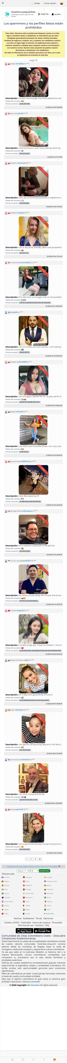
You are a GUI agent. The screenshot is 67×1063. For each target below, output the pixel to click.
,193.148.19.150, (25, 849)
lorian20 (19, 412)
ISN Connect (33, 1055)
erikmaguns (27, 511)
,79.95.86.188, (24, 203)
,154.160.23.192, (25, 551)
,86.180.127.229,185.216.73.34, (30, 402)
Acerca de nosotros (41, 993)
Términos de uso (25, 996)
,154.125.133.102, (25, 750)
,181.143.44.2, (24, 253)
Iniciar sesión (50, 3)
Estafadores (28, 989)
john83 (14, 312)
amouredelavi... (26, 263)
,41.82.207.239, (25, 104)
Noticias (17, 989)
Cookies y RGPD (11, 993)
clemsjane (19, 710)
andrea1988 (22, 362)
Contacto (39, 996)
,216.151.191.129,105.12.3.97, (29, 800)
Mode (35, 3)
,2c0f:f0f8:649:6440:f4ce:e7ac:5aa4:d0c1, (34, 700)
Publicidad (26, 993)
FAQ (47, 996)
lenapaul (20, 213)
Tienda (39, 989)
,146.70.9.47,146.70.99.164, (29, 601)
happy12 (20, 610)
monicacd (21, 163)
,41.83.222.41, (24, 452)
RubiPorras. (26, 461)
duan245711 (26, 561)
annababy (19, 64)
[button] (3, 3)
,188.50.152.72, (24, 352)
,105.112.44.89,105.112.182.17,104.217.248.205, (35, 303)
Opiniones (48, 989)
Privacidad (57, 993)
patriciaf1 (19, 809)
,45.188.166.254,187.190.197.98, (30, 501)
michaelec (25, 760)
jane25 (20, 113)
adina (26, 660)
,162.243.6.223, (25, 153)
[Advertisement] (33, 14)
